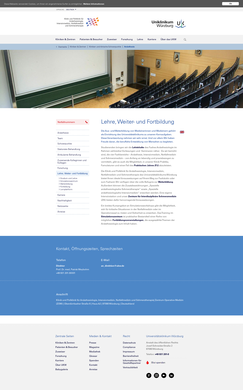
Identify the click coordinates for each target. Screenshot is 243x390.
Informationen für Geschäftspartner (132, 361)
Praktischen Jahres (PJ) (146, 165)
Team (60, 138)
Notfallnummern (73, 122)
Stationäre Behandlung (68, 149)
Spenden (94, 360)
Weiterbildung (66, 183)
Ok (230, 3)
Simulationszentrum (68, 181)
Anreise (61, 211)
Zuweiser (60, 351)
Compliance (129, 347)
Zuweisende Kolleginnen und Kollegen (71, 161)
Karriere (61, 195)
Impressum (129, 351)
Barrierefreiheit (130, 356)
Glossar (93, 356)
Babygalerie (61, 369)
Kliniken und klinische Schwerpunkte (105, 46)
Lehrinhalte (138, 147)
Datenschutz (129, 342)
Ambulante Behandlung (69, 154)
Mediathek (94, 351)
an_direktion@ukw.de (112, 265)
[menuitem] (66, 9)
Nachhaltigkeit (64, 200)
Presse (92, 342)
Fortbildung (64, 186)
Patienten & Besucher (66, 347)
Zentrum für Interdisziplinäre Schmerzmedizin (152, 196)
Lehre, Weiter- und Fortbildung (72, 173)
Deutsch (65, 10)
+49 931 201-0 (162, 354)
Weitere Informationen (96, 3)
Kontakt (93, 364)
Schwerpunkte (64, 143)
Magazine (94, 347)
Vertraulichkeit (130, 367)
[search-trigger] (185, 39)
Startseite (61, 47)
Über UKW (61, 364)
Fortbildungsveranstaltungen (128, 220)
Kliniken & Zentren (78, 46)
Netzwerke (62, 206)
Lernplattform (65, 189)
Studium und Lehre (68, 178)
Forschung (62, 168)
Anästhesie (129, 46)
